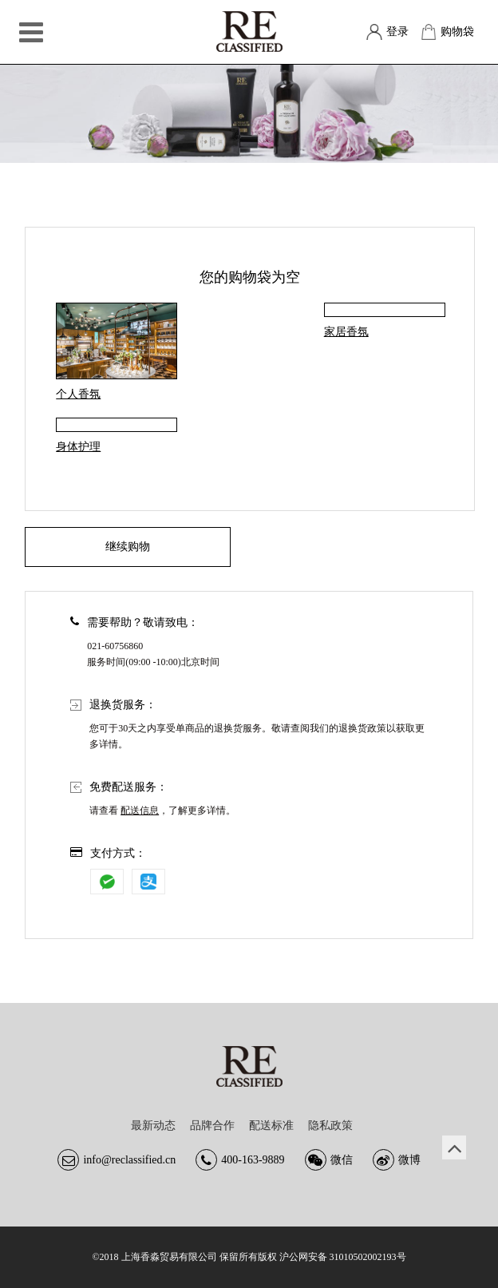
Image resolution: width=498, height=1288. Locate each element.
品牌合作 (212, 1125)
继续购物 (127, 547)
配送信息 (140, 810)
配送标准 (271, 1125)
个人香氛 (78, 394)
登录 (397, 32)
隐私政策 (330, 1125)
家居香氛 (346, 332)
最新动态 (153, 1125)
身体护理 (78, 447)
